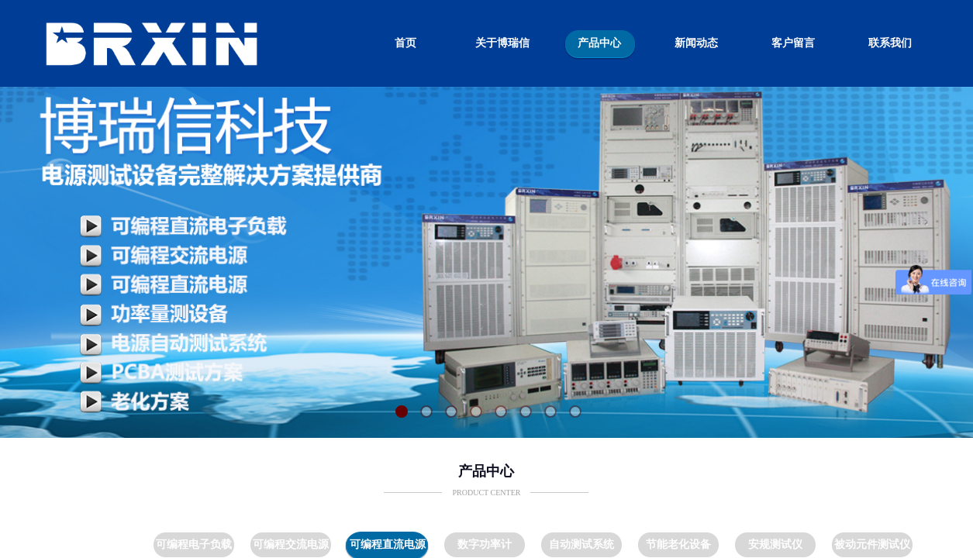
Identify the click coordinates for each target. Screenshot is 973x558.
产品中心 (599, 43)
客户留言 (793, 43)
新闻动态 (696, 43)
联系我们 (890, 43)
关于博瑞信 (502, 43)
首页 (405, 43)
